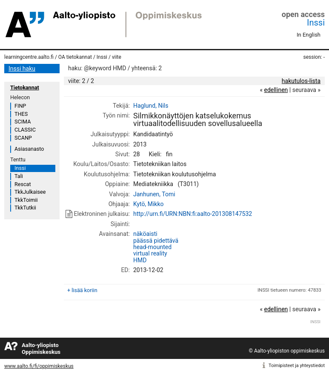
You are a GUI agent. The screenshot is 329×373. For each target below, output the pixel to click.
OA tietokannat (75, 57)
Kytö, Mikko (148, 204)
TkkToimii (26, 200)
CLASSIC (25, 129)
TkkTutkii (25, 207)
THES (21, 114)
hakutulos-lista (301, 80)
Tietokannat (24, 87)
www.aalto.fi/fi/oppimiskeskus (39, 366)
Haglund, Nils (150, 105)
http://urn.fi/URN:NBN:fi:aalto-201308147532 (192, 213)
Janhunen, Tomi (154, 194)
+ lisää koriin (82, 290)
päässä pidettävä (155, 240)
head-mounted (152, 247)
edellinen (276, 89)
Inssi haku (22, 68)
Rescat (22, 184)
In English (308, 35)
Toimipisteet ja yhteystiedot (297, 365)
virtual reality (150, 253)
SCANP (23, 138)
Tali (18, 176)
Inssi (316, 22)
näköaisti (145, 233)
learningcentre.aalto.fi (29, 57)
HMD (139, 260)
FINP (20, 106)
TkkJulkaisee (30, 192)
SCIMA (22, 121)
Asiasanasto (29, 149)
